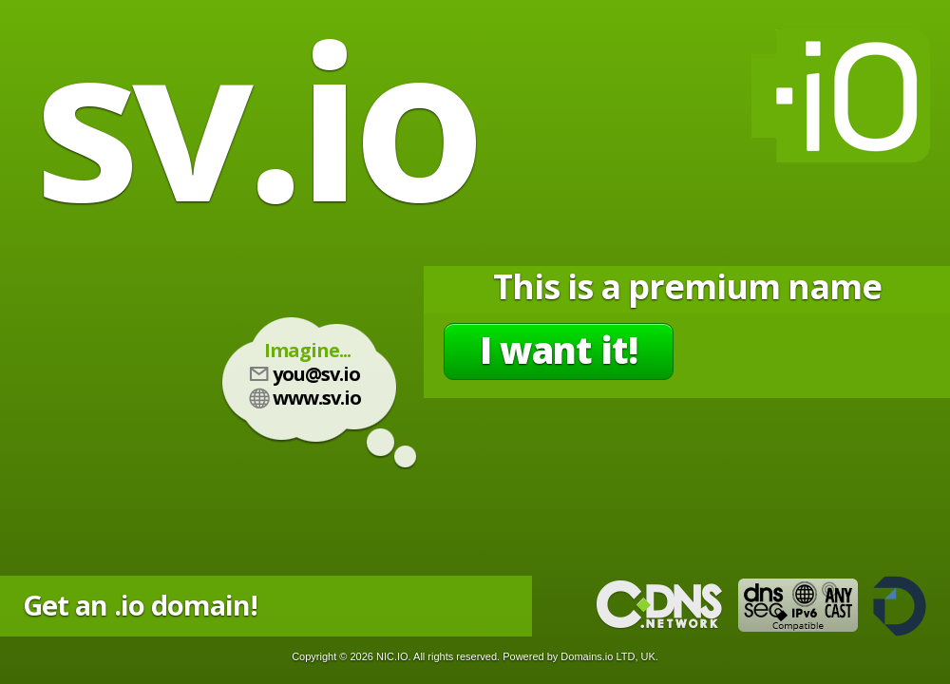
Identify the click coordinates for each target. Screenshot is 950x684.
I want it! (558, 349)
